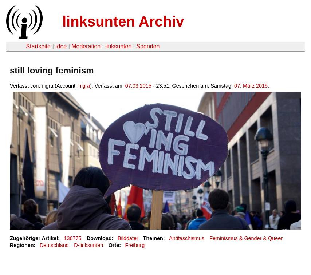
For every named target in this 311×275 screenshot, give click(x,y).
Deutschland (54, 245)
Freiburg (135, 245)
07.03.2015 (138, 86)
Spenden (148, 46)
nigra (84, 86)
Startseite (38, 46)
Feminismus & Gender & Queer (246, 238)
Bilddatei (128, 238)
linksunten (118, 46)
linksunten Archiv (123, 21)
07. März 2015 (251, 86)
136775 (73, 238)
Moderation (86, 46)
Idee (61, 46)
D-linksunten (88, 245)
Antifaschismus (186, 238)
